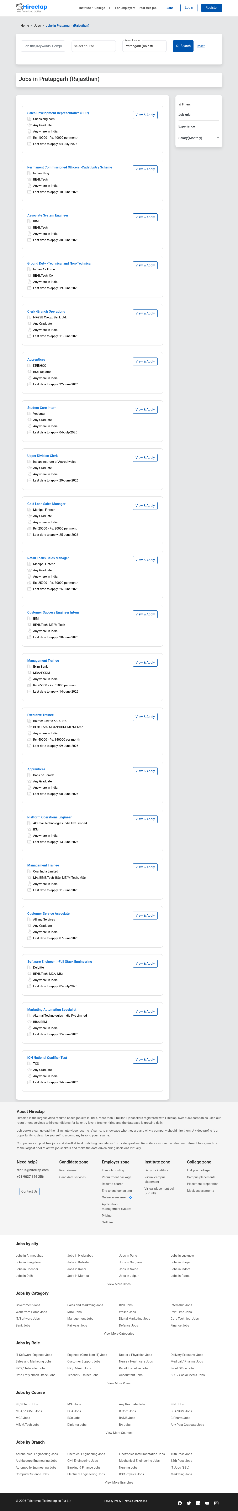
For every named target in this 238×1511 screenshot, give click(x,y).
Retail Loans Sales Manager (48, 558)
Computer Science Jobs (32, 1474)
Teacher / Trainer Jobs (83, 1375)
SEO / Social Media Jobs (188, 1375)
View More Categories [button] (119, 1333)
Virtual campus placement (154, 1179)
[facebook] (179, 1503)
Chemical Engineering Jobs (86, 1454)
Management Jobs (80, 1318)
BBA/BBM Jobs (181, 1411)
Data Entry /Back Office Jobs (35, 1375)
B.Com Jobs (127, 1411)
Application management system (116, 1206)
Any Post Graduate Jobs (187, 1425)
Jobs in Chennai (27, 1269)
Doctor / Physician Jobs (135, 1355)
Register (212, 8)
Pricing (106, 1216)
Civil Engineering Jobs (82, 1461)
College (102, 8)
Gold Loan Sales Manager (46, 504)
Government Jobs (28, 1305)
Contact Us (29, 1191)
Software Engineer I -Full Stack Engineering (59, 962)
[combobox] (94, 46)
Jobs (169, 8)
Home (25, 25)
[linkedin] (198, 1503)
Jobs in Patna (180, 1276)
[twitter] (189, 1503)
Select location (133, 40)
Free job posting (113, 1170)
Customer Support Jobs (83, 1361)
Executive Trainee (40, 715)
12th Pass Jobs (181, 1461)
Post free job (150, 8)
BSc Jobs (73, 1418)
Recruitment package (116, 1177)
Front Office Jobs (182, 1368)
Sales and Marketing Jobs (85, 1305)
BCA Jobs (74, 1411)
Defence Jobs (128, 1325)
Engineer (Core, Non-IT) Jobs (87, 1355)
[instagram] (216, 1503)
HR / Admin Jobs (79, 1368)
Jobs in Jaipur (129, 1276)
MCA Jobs (23, 1418)
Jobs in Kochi (76, 1269)
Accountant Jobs (131, 1375)
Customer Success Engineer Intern (53, 612)
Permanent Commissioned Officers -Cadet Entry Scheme (69, 167)
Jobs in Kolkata (78, 1262)
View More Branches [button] (119, 1482)
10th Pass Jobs (181, 1454)
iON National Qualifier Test (47, 1058)
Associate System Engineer (47, 215)
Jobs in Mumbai (78, 1276)
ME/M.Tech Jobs (27, 1425)
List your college (198, 1170)
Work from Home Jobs (31, 1312)
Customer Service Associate (48, 914)
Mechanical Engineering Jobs (139, 1461)
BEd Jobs (177, 1404)
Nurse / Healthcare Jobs (136, 1361)
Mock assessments (200, 1191)
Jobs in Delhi (25, 1276)
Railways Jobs (77, 1325)
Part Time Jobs (181, 1312)
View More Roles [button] (119, 1383)
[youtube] (207, 1503)
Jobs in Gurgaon (130, 1262)
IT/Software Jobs (28, 1318)
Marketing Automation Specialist (51, 1010)
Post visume (67, 1170)
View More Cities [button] (119, 1284)
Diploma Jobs (76, 1425)
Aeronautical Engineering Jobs (37, 1454)
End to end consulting (117, 1191)
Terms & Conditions (135, 1500)
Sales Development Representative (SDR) (58, 113)
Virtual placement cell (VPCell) (159, 1191)
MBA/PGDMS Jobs (29, 1411)
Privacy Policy (113, 1500)
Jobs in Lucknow (182, 1255)
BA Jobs (125, 1425)
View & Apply (145, 115)
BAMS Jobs (127, 1418)
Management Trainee (43, 661)
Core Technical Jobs (185, 1318)
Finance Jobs (180, 1325)
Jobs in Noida (128, 1269)
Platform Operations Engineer (49, 817)
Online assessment (117, 1197)
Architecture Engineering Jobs (36, 1461)
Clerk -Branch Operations (46, 311)
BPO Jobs (126, 1305)
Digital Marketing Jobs (134, 1318)
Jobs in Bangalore (28, 1262)
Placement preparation (202, 1184)
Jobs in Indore (180, 1269)
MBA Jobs (74, 1312)
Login (189, 8)
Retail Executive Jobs (134, 1368)
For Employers (125, 8)
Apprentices (36, 359)
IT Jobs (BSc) (180, 1467)
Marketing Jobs (181, 1474)
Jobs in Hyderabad (80, 1255)
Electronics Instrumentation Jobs (142, 1454)
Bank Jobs (23, 1325)
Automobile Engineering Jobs (36, 1467)
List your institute (156, 1170)
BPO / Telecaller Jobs (31, 1368)
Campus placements (201, 1177)
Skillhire (107, 1222)
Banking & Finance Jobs (84, 1467)
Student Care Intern (42, 408)
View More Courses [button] (119, 1433)
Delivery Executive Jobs (187, 1355)
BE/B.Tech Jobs (27, 1404)
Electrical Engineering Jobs (86, 1474)
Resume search (112, 1184)
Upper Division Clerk (42, 456)
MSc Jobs (74, 1404)
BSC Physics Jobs (131, 1474)
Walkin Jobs (127, 1312)
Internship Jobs (181, 1305)
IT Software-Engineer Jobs (34, 1355)
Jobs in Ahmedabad (29, 1255)
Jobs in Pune (128, 1255)
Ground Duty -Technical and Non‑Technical (59, 263)
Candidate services (72, 1177)
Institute (86, 8)
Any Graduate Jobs (132, 1404)
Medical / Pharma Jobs (187, 1361)
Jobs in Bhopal (181, 1262)
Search (183, 46)
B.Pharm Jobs (180, 1418)
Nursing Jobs (128, 1467)
